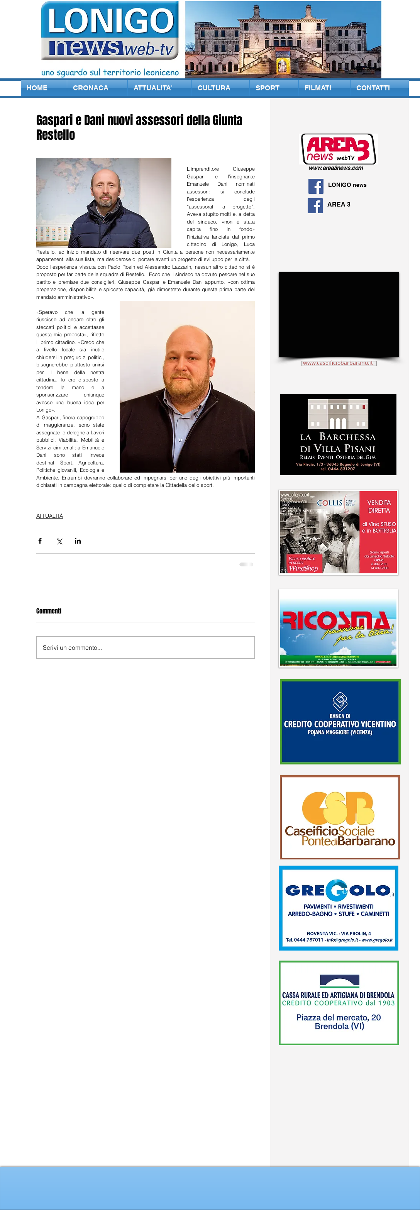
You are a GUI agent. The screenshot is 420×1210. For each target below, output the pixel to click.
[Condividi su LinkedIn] (77, 540)
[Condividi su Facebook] (40, 540)
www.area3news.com (335, 167)
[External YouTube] (339, 314)
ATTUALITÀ (49, 515)
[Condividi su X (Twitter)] (59, 540)
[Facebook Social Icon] (315, 186)
